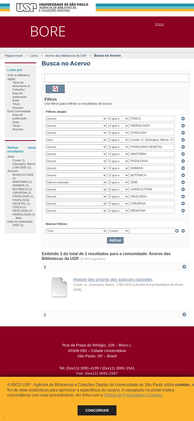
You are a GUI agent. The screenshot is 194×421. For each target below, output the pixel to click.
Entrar (159, 24)
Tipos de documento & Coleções (21, 86)
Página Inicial (13, 55)
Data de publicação (19, 95)
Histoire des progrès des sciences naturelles (113, 279)
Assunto (17, 107)
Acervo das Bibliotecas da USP (65, 55)
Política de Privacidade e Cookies (133, 395)
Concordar (97, 410)
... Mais (17, 217)
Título (16, 103)
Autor (15, 100)
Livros (34, 55)
